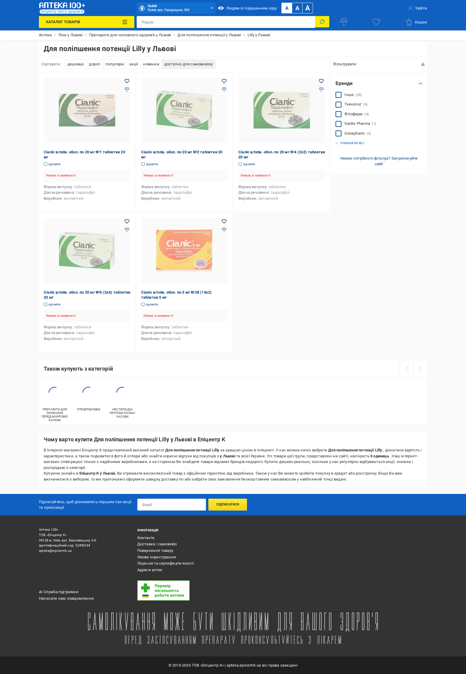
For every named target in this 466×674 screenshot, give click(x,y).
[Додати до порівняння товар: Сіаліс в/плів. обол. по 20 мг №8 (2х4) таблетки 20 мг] (126, 229)
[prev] (406, 368)
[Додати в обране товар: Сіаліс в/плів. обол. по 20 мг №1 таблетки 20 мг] (126, 81)
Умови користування (156, 557)
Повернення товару (155, 550)
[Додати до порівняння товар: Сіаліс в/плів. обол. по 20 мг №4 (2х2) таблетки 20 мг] (321, 89)
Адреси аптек (149, 570)
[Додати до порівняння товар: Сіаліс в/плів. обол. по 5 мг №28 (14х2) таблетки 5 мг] (224, 229)
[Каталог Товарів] (86, 22)
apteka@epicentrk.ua (55, 551)
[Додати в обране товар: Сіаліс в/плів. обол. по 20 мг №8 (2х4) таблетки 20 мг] (126, 221)
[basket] (416, 22)
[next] (420, 368)
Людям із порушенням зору (247, 8)
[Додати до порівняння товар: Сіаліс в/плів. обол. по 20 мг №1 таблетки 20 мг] (126, 89)
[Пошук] (322, 22)
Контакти (146, 538)
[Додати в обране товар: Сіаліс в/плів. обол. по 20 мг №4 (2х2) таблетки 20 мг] (321, 81)
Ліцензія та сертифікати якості (165, 563)
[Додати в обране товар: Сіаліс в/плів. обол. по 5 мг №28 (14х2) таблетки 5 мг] (224, 221)
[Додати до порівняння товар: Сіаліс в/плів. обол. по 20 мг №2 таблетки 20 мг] (224, 89)
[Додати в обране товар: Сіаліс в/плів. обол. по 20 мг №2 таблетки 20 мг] (224, 81)
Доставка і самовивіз (157, 544)
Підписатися (227, 504)
